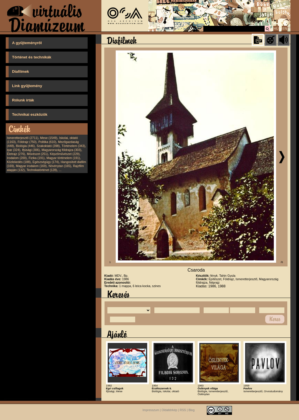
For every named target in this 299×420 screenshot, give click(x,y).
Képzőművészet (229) (65, 154)
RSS (183, 410)
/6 (282, 262)
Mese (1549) (48, 138)
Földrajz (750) (26, 142)
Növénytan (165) (59, 166)
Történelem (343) (73, 146)
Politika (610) (47, 142)
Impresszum (151, 410)
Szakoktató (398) (48, 146)
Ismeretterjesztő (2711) (22, 138)
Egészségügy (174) (46, 162)
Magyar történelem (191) (63, 158)
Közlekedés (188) (19, 162)
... (60, 170)
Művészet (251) (37, 154)
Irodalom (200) (17, 158)
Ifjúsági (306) (31, 150)
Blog (191, 410)
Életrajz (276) (16, 154)
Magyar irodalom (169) (31, 166)
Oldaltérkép (169, 410)
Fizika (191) (37, 158)
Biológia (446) (25, 146)
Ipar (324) (13, 150)
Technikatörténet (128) (42, 170)
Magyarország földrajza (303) (61, 150)
